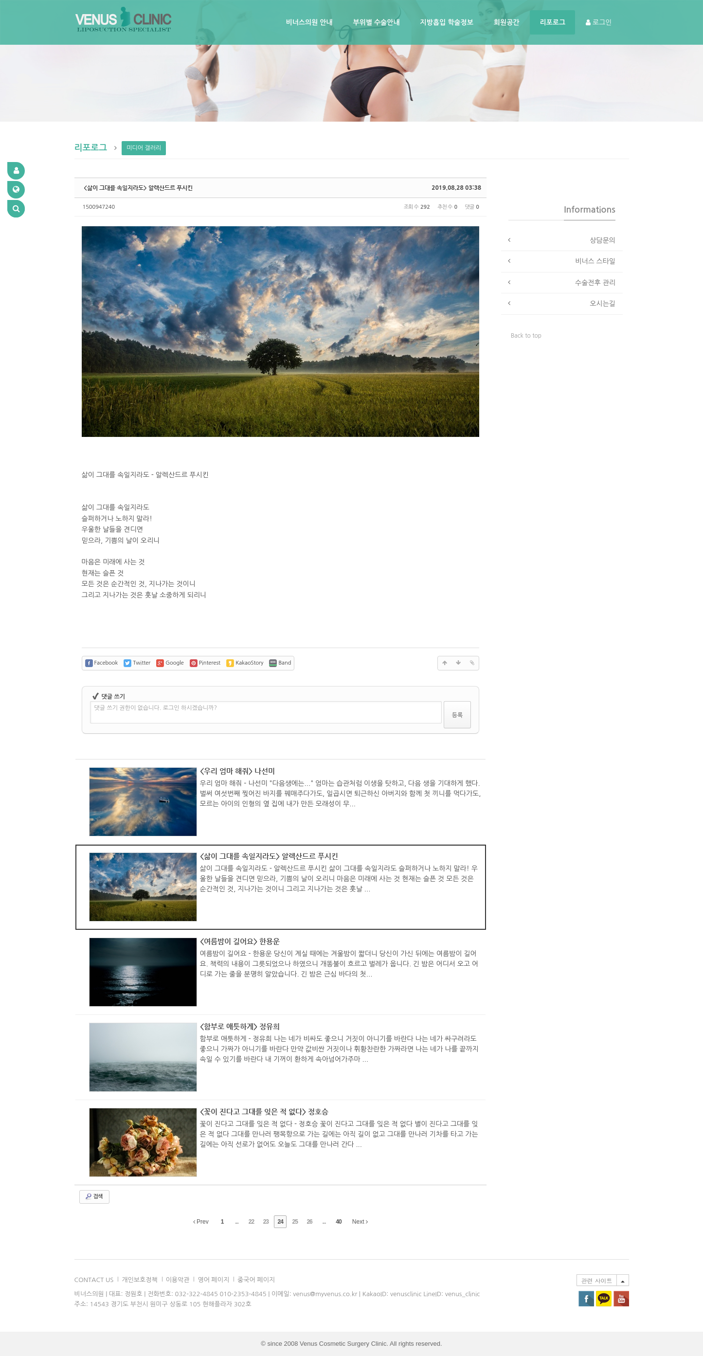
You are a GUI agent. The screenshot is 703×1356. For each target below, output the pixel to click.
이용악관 (178, 1280)
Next (360, 1221)
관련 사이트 (596, 1280)
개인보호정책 (139, 1280)
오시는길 (602, 303)
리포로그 (552, 22)
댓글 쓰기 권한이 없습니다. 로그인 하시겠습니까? (155, 708)
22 (251, 1221)
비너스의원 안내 (309, 22)
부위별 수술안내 (376, 22)
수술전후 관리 (595, 282)
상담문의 (602, 240)
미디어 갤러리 (143, 148)
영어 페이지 (213, 1280)
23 (266, 1221)
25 (294, 1221)
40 (338, 1221)
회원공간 (507, 22)
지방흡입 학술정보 (446, 22)
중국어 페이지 (256, 1280)
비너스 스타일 (595, 261)
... (236, 1221)
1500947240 (99, 207)
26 (309, 1221)
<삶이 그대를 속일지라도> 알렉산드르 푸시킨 (138, 187)
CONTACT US (94, 1280)
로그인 (599, 22)
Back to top (526, 336)
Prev (201, 1221)
